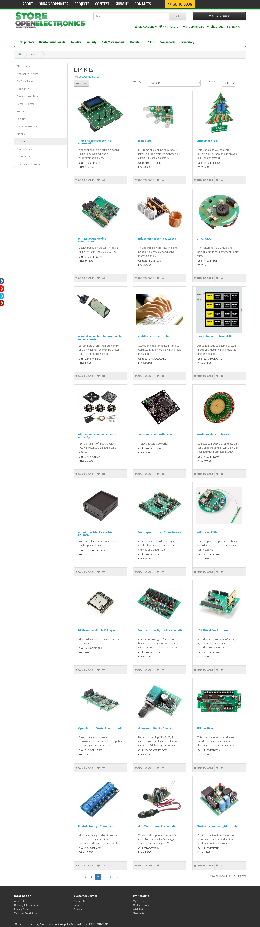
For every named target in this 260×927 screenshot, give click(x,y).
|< (77, 877)
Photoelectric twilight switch (217, 826)
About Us (19, 901)
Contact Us (80, 901)
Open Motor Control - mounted (99, 728)
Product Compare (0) (87, 76)
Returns (78, 905)
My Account (139, 901)
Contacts (143, 4)
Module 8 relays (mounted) (96, 826)
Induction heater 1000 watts (156, 238)
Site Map (78, 909)
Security (91, 42)
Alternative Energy (27, 74)
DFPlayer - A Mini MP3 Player (96, 630)
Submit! (122, 4)
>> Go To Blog (180, 5)
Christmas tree (207, 140)
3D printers (27, 42)
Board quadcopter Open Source (159, 532)
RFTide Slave (205, 728)
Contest (102, 4)
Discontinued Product (29, 164)
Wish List (138, 909)
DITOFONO (204, 238)
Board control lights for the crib (159, 630)
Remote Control (26, 104)
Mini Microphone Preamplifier (157, 826)
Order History (141, 905)
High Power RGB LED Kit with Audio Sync (97, 436)
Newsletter (139, 913)
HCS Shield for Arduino (212, 630)
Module (134, 42)
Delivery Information (26, 905)
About (27, 4)
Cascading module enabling (215, 336)
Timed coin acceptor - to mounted (95, 142)
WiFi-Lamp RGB (207, 532)
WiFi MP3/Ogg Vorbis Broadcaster (92, 240)
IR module (144, 140)
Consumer (23, 89)
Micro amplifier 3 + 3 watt (154, 728)
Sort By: (137, 81)
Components (168, 42)
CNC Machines (25, 81)
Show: (212, 81)
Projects (82, 4)
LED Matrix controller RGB (155, 434)
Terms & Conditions (25, 913)
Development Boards (52, 42)
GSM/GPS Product (113, 42)
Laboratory (187, 42)
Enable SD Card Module (153, 336)
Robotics (75, 42)
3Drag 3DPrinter (53, 4)
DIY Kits (150, 42)
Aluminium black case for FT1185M (95, 533)
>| (118, 877)
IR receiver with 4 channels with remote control (99, 338)
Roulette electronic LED (213, 434)
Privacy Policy (22, 909)
